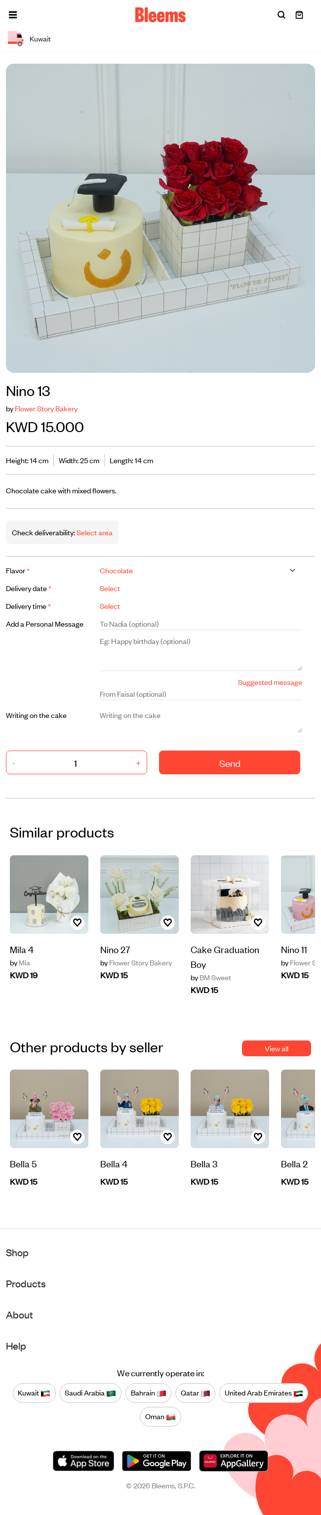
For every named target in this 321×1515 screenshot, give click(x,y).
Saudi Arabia (90, 1393)
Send (230, 763)
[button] (13, 15)
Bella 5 (23, 1163)
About (19, 1314)
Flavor (18, 570)
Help (16, 1345)
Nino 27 (115, 949)
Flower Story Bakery (46, 408)
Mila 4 (22, 949)
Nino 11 (294, 949)
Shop (17, 1252)
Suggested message (270, 682)
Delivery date (28, 588)
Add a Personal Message (44, 623)
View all (276, 1048)
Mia (20, 962)
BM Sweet (211, 977)
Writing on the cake (36, 715)
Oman (160, 1417)
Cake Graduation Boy (225, 956)
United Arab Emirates (264, 1393)
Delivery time (28, 605)
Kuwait (34, 1393)
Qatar (195, 1393)
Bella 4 (113, 1163)
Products (26, 1283)
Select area (94, 532)
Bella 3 (204, 1163)
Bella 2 (294, 1163)
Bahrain (148, 1393)
